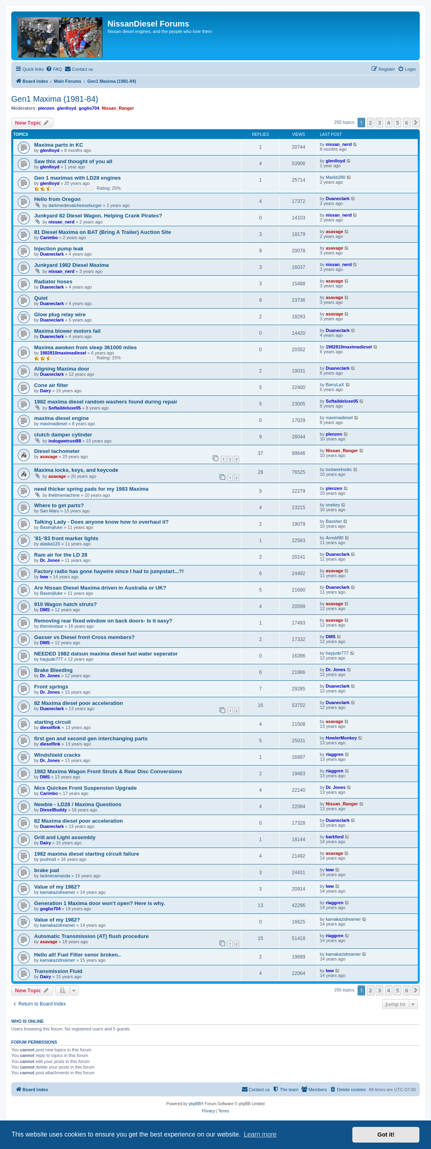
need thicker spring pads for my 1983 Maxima (91, 489)
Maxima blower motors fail (67, 331)
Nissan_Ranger (118, 108)
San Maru (49, 510)
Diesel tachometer (57, 451)
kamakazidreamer (57, 892)
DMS (45, 609)
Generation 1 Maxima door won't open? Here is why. (99, 903)
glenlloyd (66, 108)
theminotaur (51, 626)
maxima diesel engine (61, 418)
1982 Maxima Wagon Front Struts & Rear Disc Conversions (108, 771)
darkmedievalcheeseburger (75, 205)
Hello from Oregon (57, 199)
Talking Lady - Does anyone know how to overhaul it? (101, 522)
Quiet (41, 298)
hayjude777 (51, 659)
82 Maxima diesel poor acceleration (78, 703)
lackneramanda (55, 875)
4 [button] (388, 122)
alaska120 (50, 543)
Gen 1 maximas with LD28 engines (77, 178)
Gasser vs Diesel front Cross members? (84, 637)
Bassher (334, 521)
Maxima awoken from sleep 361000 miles (85, 347)
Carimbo (49, 237)
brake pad (46, 870)
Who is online (27, 1021)
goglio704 (89, 108)
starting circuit (52, 722)
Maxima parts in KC (58, 145)
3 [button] (379, 122)
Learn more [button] (260, 1134)
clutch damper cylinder (63, 435)
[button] (416, 122)
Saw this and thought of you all (73, 161)
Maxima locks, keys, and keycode (76, 470)
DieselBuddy (53, 809)
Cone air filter (51, 385)
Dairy (45, 390)
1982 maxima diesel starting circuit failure (86, 854)
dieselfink (50, 727)
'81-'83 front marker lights (66, 538)
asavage (334, 231)
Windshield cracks (57, 755)
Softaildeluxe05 (65, 408)
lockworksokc (339, 469)
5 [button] (397, 122)
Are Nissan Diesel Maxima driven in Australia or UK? (100, 588)
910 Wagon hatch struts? (65, 604)
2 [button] (370, 122)
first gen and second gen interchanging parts (91, 738)
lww (44, 576)
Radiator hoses (53, 282)
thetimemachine (64, 495)
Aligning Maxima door (61, 369)
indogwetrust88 (65, 440)
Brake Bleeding (53, 670)
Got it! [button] (386, 1134)
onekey (333, 504)
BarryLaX (335, 384)
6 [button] (406, 122)
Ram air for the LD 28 (60, 555)
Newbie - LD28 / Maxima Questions (78, 804)
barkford (335, 836)
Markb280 (336, 177)
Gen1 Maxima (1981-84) (54, 98)
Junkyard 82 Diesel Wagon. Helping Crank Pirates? (98, 216)
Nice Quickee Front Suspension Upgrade (85, 788)
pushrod (48, 859)
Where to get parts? (59, 505)
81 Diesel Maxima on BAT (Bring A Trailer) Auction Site (102, 232)
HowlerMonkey (341, 737)
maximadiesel (53, 423)
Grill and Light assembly (65, 837)
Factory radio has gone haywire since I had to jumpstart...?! (109, 571)
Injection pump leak (58, 249)
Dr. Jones (50, 560)
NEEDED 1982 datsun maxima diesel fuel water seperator (106, 654)
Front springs (51, 687)
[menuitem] (54, 69)
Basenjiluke (51, 527)
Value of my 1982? (57, 887)
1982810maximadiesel (63, 352)
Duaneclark (338, 198)
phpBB (195, 1104)
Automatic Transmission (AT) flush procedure (91, 936)
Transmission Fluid (58, 971)
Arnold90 (335, 537)
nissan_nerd (339, 144)
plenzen (46, 108)
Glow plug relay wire (59, 314)
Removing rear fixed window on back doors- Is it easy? (103, 621)
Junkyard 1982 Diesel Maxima (71, 265)
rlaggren (335, 754)
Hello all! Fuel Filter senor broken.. (77, 955)
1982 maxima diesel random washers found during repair (105, 402)
